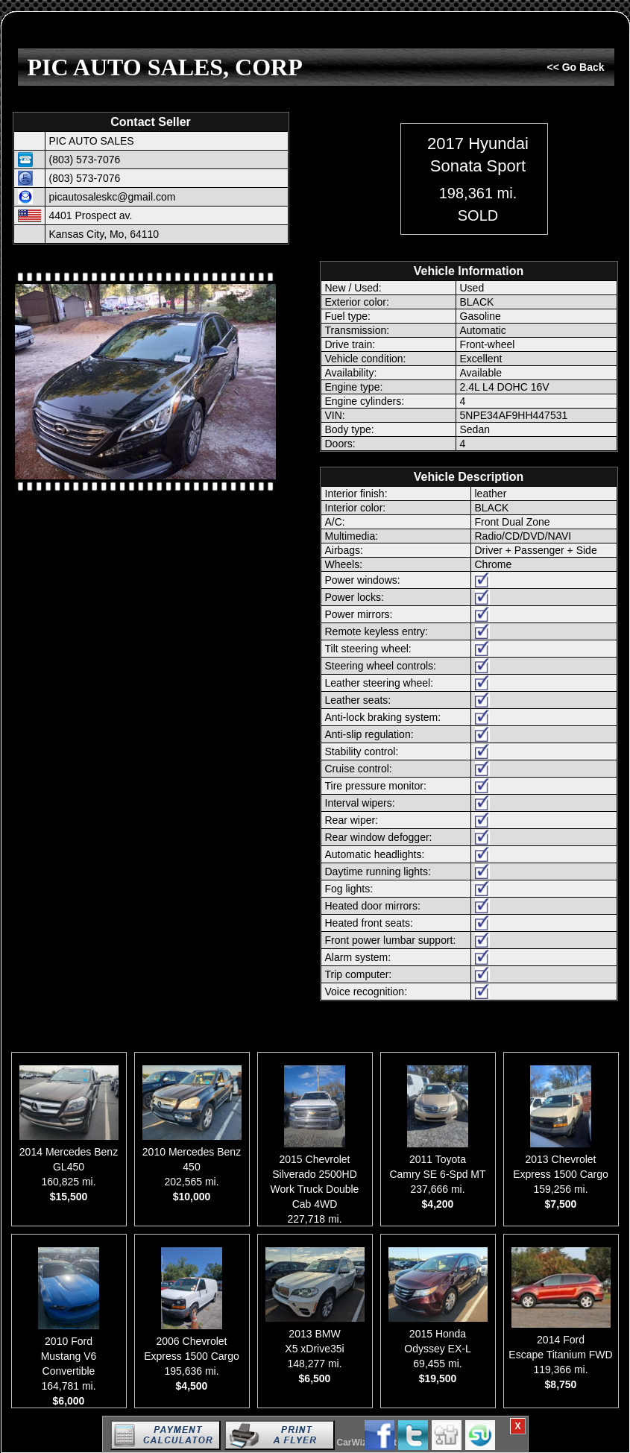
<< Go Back (575, 67)
